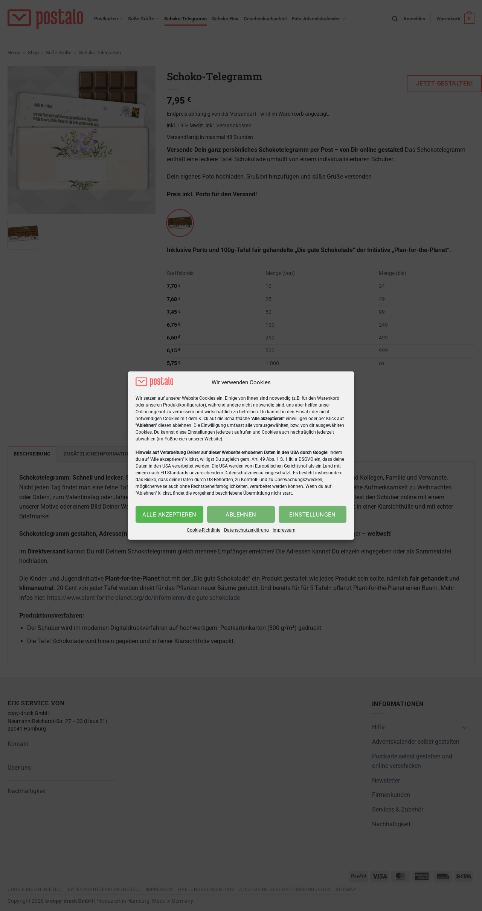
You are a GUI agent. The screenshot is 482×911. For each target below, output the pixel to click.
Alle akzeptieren (169, 514)
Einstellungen (312, 514)
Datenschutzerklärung (246, 530)
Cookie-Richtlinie (203, 530)
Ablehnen (241, 514)
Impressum (284, 530)
